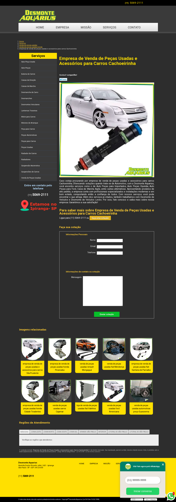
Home (40, 27)
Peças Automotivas (29, 135)
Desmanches (26, 98)
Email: (106, 247)
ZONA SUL (73, 432)
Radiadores (26, 160)
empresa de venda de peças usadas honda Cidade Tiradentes (32, 408)
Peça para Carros (28, 129)
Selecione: (24, 432)
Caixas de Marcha (28, 86)
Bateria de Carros (28, 74)
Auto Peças (26, 68)
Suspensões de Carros (30, 172)
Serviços (109, 27)
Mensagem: (97, 291)
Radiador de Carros (29, 153)
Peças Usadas (27, 147)
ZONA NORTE (48, 432)
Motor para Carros (28, 117)
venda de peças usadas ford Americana (114, 408)
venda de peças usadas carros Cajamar (60, 408)
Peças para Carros (28, 141)
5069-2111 (136, 2)
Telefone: (105, 253)
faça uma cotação (100, 218)
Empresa (62, 27)
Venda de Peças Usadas (31, 178)
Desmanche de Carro (30, 92)
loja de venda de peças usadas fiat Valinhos (87, 407)
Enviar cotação (107, 314)
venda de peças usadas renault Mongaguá (87, 367)
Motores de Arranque (29, 123)
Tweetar (63, 79)
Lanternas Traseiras (29, 111)
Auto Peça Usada (28, 62)
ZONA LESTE (36, 432)
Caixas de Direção (28, 80)
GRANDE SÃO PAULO (88, 432)
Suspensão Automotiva (30, 166)
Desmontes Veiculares (30, 105)
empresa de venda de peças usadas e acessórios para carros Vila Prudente (32, 368)
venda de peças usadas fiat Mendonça (114, 365)
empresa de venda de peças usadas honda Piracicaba (59, 367)
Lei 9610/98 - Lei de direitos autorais (88, 451)
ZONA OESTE (61, 432)
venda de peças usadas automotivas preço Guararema (141, 408)
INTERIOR (102, 432)
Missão (86, 27)
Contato (134, 27)
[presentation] (84, 263)
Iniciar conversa (143, 491)
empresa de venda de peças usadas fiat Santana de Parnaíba (141, 367)
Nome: (106, 240)
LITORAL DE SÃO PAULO (117, 432)
